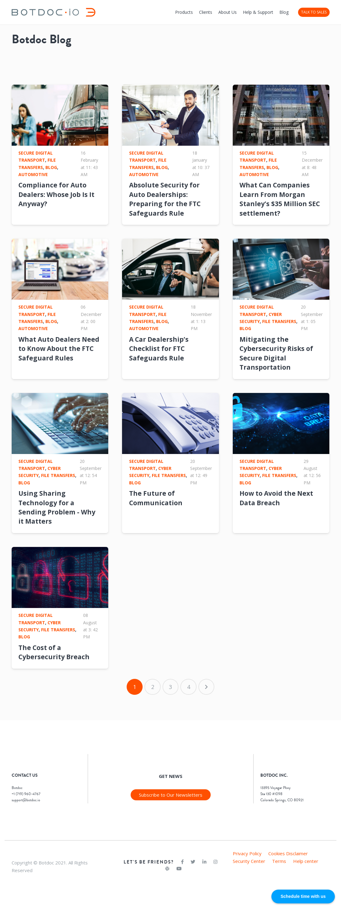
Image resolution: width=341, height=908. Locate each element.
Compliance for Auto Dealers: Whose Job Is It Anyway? (56, 194)
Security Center (249, 861)
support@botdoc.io (26, 800)
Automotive (33, 174)
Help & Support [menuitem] (258, 12)
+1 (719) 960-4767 (26, 794)
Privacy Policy (247, 853)
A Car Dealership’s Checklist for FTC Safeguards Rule (159, 348)
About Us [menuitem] (227, 12)
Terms (279, 861)
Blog (51, 167)
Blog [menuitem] (284, 12)
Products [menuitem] (184, 12)
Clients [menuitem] (205, 12)
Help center (305, 861)
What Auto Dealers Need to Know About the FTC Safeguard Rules (58, 348)
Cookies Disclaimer (288, 853)
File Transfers (279, 321)
